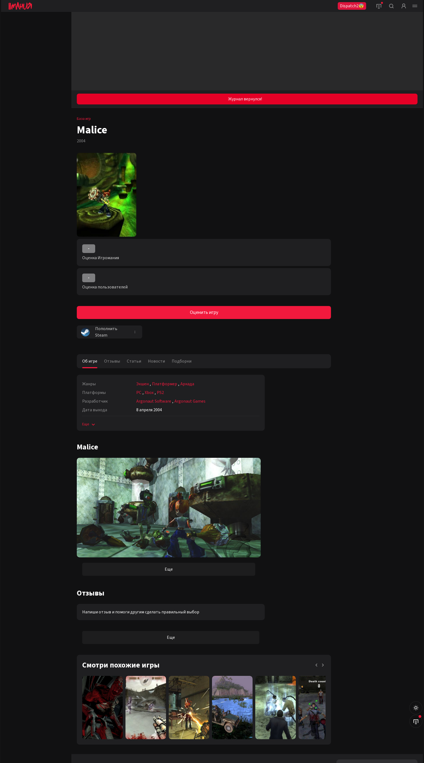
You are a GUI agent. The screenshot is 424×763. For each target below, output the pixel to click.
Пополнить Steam (99, 332)
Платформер (164, 384)
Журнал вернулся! (245, 99)
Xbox (149, 392)
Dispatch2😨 (352, 6)
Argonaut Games (190, 401)
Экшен (142, 384)
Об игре (89, 361)
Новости (156, 361)
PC (138, 392)
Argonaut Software (153, 401)
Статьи (134, 361)
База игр (84, 118)
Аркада (187, 384)
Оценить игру (204, 312)
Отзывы (112, 361)
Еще (89, 424)
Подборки (181, 361)
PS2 (160, 392)
